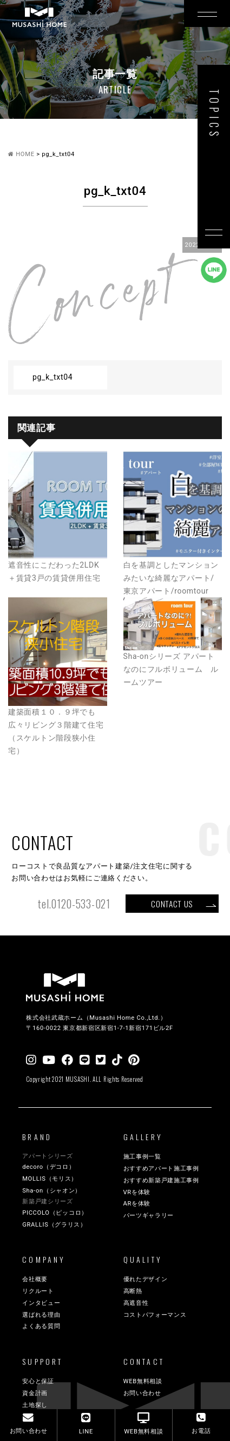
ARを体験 (137, 1203)
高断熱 (132, 1291)
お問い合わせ (142, 1393)
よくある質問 (41, 1326)
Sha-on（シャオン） (51, 1190)
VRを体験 (137, 1192)
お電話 (201, 1423)
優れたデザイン (145, 1279)
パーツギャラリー (148, 1215)
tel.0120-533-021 (74, 904)
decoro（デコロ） (48, 1166)
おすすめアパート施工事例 (161, 1168)
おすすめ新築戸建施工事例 (161, 1180)
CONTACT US (172, 904)
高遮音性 (136, 1303)
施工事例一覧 (142, 1156)
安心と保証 (38, 1381)
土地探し (35, 1405)
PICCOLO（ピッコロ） (55, 1212)
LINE (86, 1423)
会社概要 (35, 1279)
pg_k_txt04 (52, 377)
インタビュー (41, 1303)
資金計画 (35, 1393)
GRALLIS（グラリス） (54, 1224)
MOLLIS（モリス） (49, 1178)
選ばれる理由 (41, 1314)
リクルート (38, 1291)
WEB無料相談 (142, 1381)
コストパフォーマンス (155, 1314)
